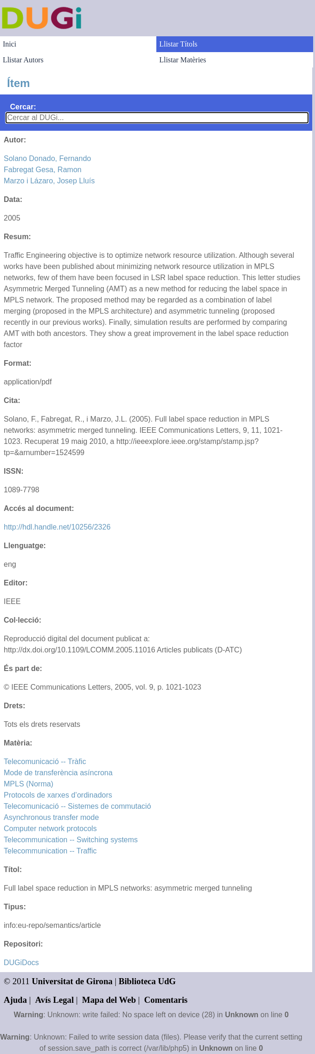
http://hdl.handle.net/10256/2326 (57, 527)
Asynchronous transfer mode (51, 817)
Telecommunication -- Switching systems (71, 840)
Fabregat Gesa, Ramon (42, 170)
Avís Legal (54, 1000)
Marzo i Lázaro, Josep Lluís (49, 181)
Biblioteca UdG (147, 981)
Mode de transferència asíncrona (58, 773)
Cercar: (23, 107)
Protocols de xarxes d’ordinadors (58, 795)
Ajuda (15, 1000)
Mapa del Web (109, 1000)
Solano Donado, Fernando (47, 158)
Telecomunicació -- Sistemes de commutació (77, 806)
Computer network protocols (50, 828)
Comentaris (166, 1000)
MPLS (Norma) (29, 784)
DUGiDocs (21, 963)
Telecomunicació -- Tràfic (45, 761)
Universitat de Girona (72, 981)
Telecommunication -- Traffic (50, 851)
